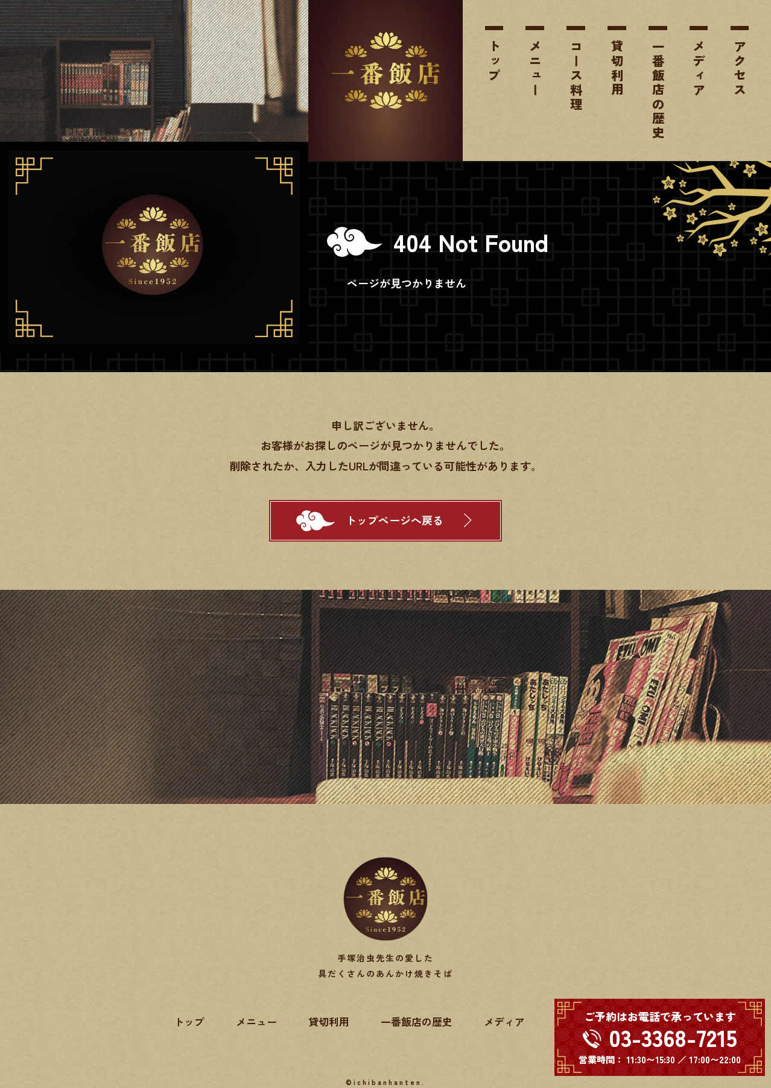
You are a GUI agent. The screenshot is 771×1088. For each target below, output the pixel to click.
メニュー (535, 69)
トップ (494, 61)
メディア (699, 69)
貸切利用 (617, 69)
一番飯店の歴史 (658, 90)
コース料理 (576, 76)
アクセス (740, 69)
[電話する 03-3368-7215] (659, 1037)
